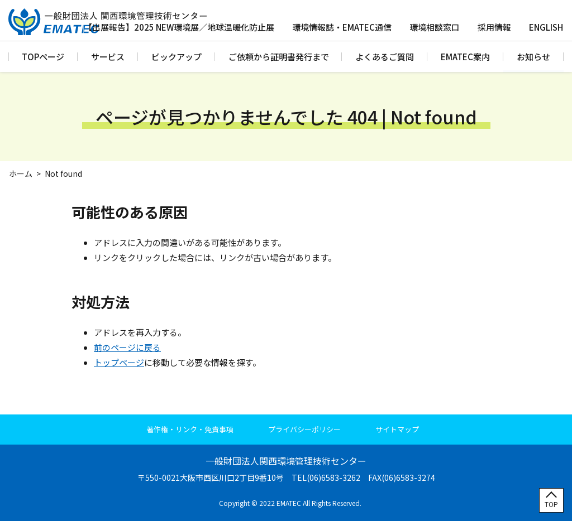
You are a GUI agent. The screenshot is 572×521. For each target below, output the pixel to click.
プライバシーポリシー (304, 429)
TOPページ (43, 56)
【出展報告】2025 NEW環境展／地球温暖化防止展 (179, 27)
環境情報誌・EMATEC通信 (342, 27)
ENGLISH (546, 27)
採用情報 (494, 27)
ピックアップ (176, 56)
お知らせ (533, 56)
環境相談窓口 (434, 27)
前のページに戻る (127, 347)
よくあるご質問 (384, 56)
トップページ (119, 362)
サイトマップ (397, 429)
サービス (108, 56)
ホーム (20, 173)
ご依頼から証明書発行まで (278, 56)
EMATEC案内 (465, 56)
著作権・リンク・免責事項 (189, 429)
